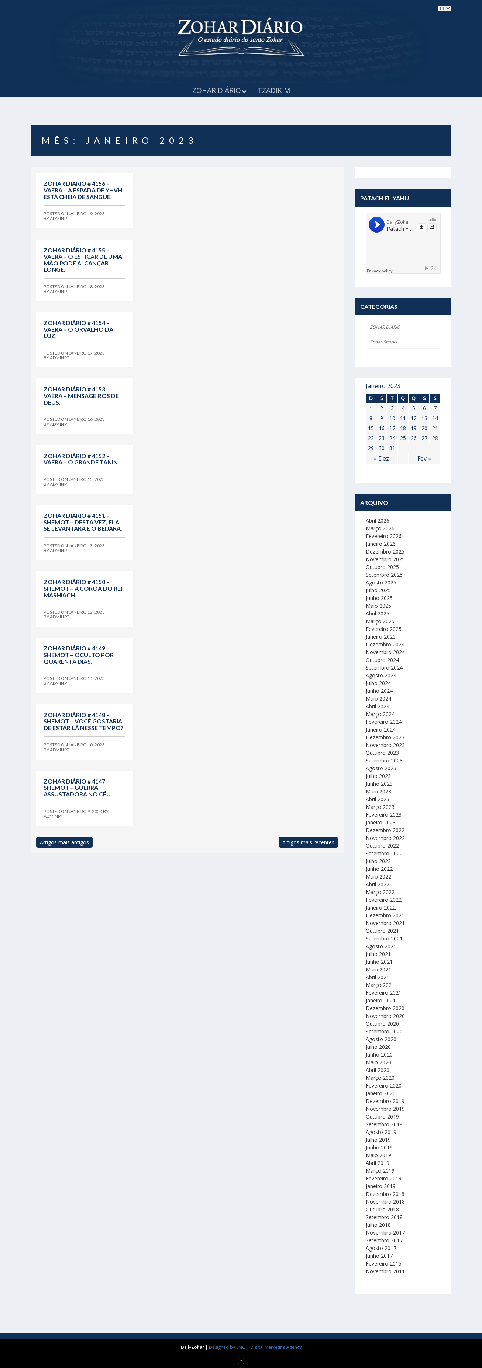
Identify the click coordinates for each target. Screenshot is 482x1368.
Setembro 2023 (384, 760)
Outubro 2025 (382, 566)
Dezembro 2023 (385, 737)
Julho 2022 (378, 861)
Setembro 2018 (384, 1217)
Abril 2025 (377, 613)
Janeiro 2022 (381, 907)
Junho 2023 (379, 783)
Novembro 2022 (385, 837)
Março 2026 (380, 528)
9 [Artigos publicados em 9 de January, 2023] (381, 418)
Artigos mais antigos (64, 842)
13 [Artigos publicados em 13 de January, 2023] (424, 418)
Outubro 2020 (382, 1023)
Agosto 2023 (381, 768)
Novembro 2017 (385, 1232)
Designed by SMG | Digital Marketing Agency (255, 1347)
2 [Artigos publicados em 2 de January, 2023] (381, 408)
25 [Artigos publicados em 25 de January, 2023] (403, 438)
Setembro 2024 (384, 667)
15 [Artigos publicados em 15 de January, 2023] (371, 428)
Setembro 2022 (384, 853)
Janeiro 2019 (381, 1186)
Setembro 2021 (384, 938)
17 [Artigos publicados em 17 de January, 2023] (392, 428)
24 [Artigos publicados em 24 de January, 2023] (392, 438)
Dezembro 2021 (385, 915)
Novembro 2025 (385, 559)
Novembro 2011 (385, 1271)
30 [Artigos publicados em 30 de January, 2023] (382, 447)
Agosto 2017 (381, 1248)
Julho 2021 (378, 953)
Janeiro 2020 (381, 1093)
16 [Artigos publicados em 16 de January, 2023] (382, 428)
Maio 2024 (378, 698)
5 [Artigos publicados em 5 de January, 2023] (413, 408)
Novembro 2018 (385, 1201)
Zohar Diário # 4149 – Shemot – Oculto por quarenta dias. (79, 654)
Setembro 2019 (384, 1124)
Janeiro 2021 (381, 1000)
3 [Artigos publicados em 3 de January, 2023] (392, 408)
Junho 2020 (379, 1054)
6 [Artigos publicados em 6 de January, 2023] (424, 408)
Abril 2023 (377, 799)
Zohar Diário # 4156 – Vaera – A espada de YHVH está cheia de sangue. (83, 190)
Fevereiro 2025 (384, 628)
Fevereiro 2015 (384, 1263)
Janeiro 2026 (381, 543)
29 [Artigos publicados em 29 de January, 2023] (371, 447)
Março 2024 (380, 714)
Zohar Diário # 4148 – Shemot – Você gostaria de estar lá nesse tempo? (84, 721)
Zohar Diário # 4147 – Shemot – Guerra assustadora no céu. (78, 788)
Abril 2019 (377, 1162)
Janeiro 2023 (381, 822)
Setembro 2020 (384, 1031)
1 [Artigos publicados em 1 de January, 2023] (370, 408)
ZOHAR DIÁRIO (385, 327)
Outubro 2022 (382, 845)
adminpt (59, 218)
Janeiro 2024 (381, 729)
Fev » (424, 458)
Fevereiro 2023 (384, 814)
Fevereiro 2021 (384, 992)
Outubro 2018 (382, 1209)
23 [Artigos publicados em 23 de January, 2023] (382, 438)
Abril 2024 (377, 706)
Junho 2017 (379, 1255)
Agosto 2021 (381, 946)
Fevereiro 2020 (384, 1085)
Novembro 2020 (385, 1015)
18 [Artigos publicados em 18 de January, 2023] (403, 428)
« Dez (381, 458)
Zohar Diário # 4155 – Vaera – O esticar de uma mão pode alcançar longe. (83, 260)
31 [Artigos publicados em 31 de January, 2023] (392, 447)
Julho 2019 (378, 1139)
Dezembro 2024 (385, 644)
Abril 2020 (377, 1070)
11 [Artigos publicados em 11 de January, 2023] (403, 418)
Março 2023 (380, 806)
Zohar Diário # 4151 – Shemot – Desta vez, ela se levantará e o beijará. (83, 522)
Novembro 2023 (385, 744)
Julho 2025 (378, 590)
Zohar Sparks (383, 342)
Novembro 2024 (385, 652)
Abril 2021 (377, 977)
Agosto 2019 (381, 1131)
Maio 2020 (378, 1062)
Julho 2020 (378, 1046)
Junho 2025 (379, 597)
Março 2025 (380, 621)
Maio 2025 (378, 605)
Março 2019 (380, 1170)
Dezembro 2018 (385, 1193)
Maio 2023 (378, 791)
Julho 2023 (378, 775)
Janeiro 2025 (381, 636)
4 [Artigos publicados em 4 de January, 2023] (403, 408)
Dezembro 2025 (385, 551)
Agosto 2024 (381, 675)
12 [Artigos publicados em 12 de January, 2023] (414, 418)
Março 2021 (380, 984)
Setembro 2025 (384, 574)
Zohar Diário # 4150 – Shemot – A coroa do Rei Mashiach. (83, 588)
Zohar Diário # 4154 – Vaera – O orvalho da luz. (78, 329)
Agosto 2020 (381, 1039)
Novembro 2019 (385, 1108)
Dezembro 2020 (385, 1008)
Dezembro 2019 (385, 1100)
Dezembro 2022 (385, 830)
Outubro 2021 (382, 930)
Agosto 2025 (381, 582)
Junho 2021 (379, 961)
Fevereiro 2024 (384, 721)
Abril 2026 (377, 520)
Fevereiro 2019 (384, 1178)
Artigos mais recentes (308, 842)
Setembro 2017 (384, 1240)
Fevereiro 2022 (384, 899)
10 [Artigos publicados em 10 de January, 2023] (392, 418)
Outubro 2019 (382, 1116)
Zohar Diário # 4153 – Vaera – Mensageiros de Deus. (81, 395)
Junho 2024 (379, 690)
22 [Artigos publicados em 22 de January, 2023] (371, 438)
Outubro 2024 (382, 659)
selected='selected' (444, 8)
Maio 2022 (378, 876)
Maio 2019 (378, 1155)
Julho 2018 (378, 1224)
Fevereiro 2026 (384, 536)
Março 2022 (380, 892)
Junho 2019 (379, 1147)
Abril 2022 (377, 884)
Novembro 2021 (385, 922)
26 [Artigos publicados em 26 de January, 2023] (414, 438)
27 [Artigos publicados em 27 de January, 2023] (424, 438)
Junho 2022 (379, 868)
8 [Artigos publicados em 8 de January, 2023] (370, 418)
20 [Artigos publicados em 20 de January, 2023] (424, 428)
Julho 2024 (378, 683)
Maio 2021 (378, 969)
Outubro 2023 (382, 752)
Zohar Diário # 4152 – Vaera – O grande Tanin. (81, 459)
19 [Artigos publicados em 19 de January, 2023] (414, 428)
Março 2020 (380, 1077)
